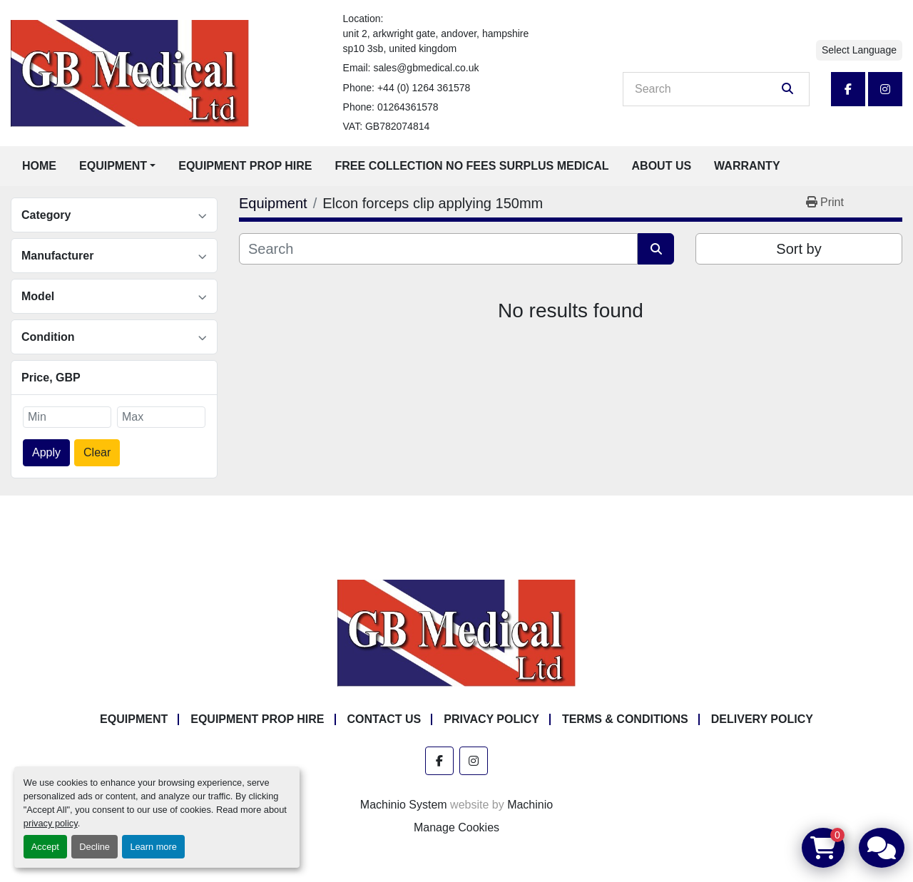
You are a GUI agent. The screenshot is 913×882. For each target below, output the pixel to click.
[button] (117, 166)
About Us (662, 166)
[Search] (706, 89)
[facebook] (848, 89)
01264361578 (408, 107)
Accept (45, 846)
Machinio (530, 805)
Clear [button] (97, 452)
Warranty (747, 166)
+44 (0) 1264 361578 (423, 87)
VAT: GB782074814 (386, 126)
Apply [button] (46, 452)
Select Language (859, 50)
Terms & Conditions (625, 719)
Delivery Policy (762, 719)
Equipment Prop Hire (245, 166)
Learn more (153, 846)
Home (39, 166)
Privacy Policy (491, 719)
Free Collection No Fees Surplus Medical (472, 166)
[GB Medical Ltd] (456, 633)
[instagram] (885, 89)
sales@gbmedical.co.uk (426, 67)
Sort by (798, 249)
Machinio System (403, 805)
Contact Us (384, 719)
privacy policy (51, 823)
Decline (94, 846)
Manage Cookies (456, 827)
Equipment (113, 166)
